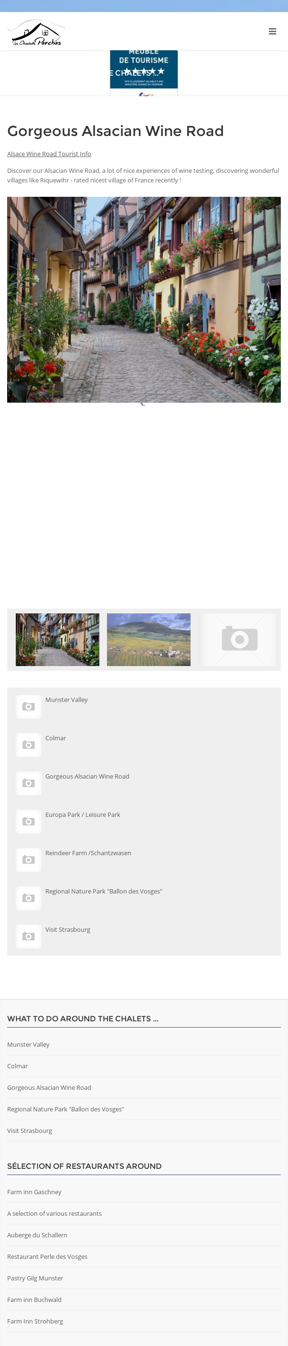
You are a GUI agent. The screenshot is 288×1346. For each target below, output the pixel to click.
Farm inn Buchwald (34, 1299)
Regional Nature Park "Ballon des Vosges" (65, 1109)
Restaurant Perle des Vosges (47, 1256)
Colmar (17, 1066)
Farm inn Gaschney (34, 1192)
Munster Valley (28, 1044)
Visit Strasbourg (29, 1130)
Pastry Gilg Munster (35, 1278)
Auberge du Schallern (37, 1235)
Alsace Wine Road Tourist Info (49, 153)
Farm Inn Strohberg (35, 1321)
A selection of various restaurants (54, 1213)
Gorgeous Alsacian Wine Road (49, 1087)
